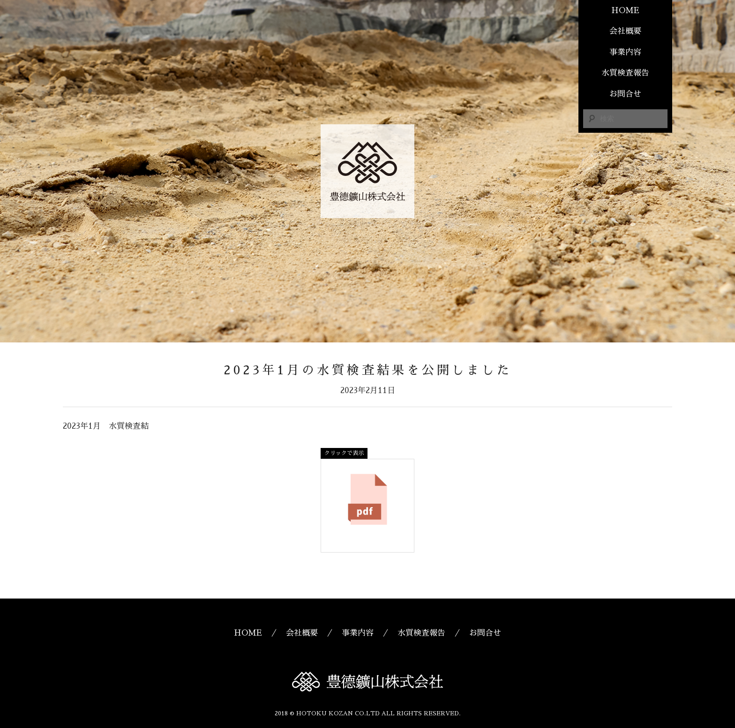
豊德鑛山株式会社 (367, 171)
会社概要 (625, 31)
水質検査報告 (625, 73)
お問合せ (625, 94)
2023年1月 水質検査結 (106, 426)
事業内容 (625, 52)
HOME (625, 11)
